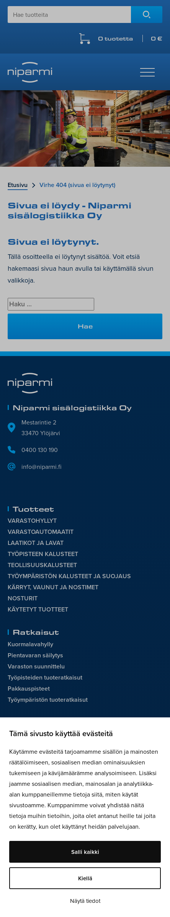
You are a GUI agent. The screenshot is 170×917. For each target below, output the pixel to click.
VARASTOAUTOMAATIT (41, 531)
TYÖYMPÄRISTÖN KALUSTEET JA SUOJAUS (69, 576)
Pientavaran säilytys (35, 655)
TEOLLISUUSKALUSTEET (42, 565)
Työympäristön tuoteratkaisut (48, 699)
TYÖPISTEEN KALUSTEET (43, 554)
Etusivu (18, 184)
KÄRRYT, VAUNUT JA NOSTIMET (53, 587)
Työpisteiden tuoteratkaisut (45, 677)
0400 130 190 (39, 449)
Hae (146, 14)
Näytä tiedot (85, 901)
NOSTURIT (23, 598)
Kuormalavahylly (30, 644)
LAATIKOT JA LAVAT (36, 542)
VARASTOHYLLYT (32, 520)
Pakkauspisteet (29, 688)
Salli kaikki (85, 852)
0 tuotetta (130, 38)
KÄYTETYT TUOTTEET (38, 609)
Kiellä (85, 878)
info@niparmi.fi (41, 466)
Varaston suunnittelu (36, 666)
